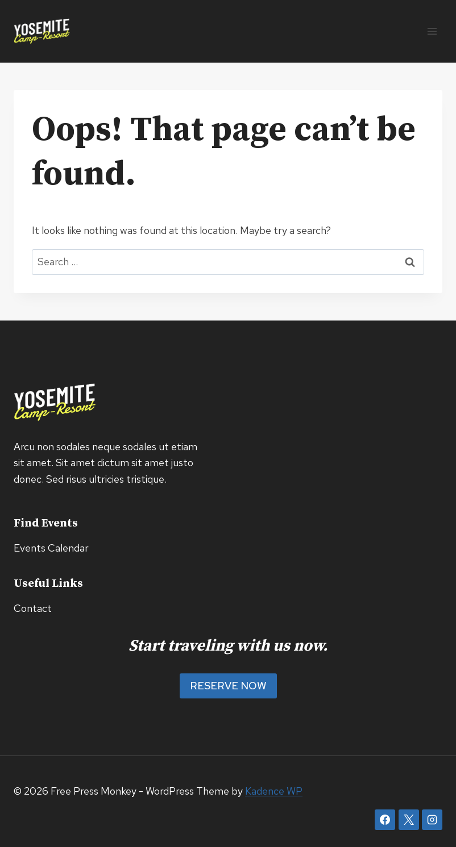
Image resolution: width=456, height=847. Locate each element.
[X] (409, 819)
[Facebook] (385, 819)
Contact (33, 608)
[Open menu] (431, 31)
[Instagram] (432, 819)
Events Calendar (51, 547)
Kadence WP (273, 790)
